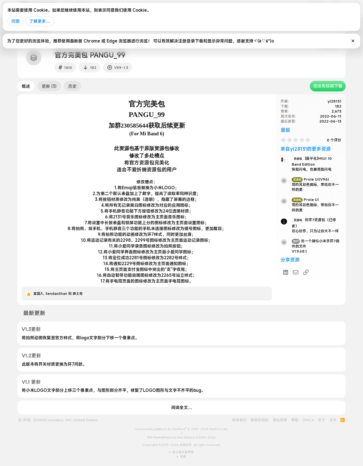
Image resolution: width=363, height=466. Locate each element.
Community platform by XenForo (181, 429)
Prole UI (305, 199)
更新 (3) (49, 86)
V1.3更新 (31, 329)
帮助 (294, 419)
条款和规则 (260, 419)
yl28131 (334, 101)
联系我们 (239, 419)
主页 (333, 419)
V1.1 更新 (31, 382)
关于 (321, 419)
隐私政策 (280, 419)
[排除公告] (353, 41)
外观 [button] (24, 419)
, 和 (58, 293)
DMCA (308, 419)
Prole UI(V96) (310, 179)
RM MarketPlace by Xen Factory (181, 437)
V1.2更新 (31, 355)
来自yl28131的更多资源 (306, 149)
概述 (26, 86)
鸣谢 (183, 456)
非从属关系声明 (183, 452)
